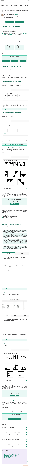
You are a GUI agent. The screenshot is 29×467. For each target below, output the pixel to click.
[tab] (6, 90)
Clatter (19, 95)
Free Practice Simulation (9, 21)
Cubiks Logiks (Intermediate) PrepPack (15, 109)
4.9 (19, 130)
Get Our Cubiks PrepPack (19, 21)
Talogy (4, 28)
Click (16, 95)
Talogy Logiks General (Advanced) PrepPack (10, 456)
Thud (12, 95)
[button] (24, 0)
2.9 (5, 130)
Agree (25, 465)
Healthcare (7, 322)
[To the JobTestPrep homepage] (2, 1)
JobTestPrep (17, 14)
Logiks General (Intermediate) (14, 203)
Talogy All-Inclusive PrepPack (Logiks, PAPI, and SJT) (11, 454)
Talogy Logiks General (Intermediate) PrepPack (10, 455)
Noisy (9, 95)
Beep (5, 95)
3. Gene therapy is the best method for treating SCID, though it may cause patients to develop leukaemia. (14, 270)
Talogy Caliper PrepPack (7, 458)
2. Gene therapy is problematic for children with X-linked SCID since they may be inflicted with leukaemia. (15, 266)
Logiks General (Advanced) (13, 34)
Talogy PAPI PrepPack (7, 457)
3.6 (12, 130)
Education (22, 322)
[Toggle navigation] (28, 0)
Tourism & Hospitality (13, 322)
